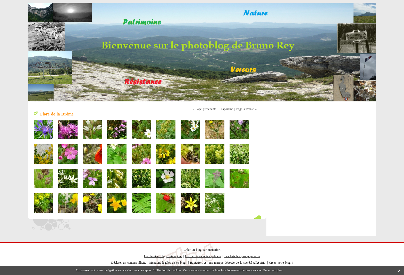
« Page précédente (204, 109)
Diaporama (226, 109)
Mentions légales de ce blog (167, 262)
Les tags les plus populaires (242, 256)
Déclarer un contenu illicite (128, 262)
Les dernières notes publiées (203, 256)
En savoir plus (272, 270)
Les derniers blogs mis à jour (163, 256)
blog (287, 262)
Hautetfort (214, 250)
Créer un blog (192, 250)
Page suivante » (246, 109)
